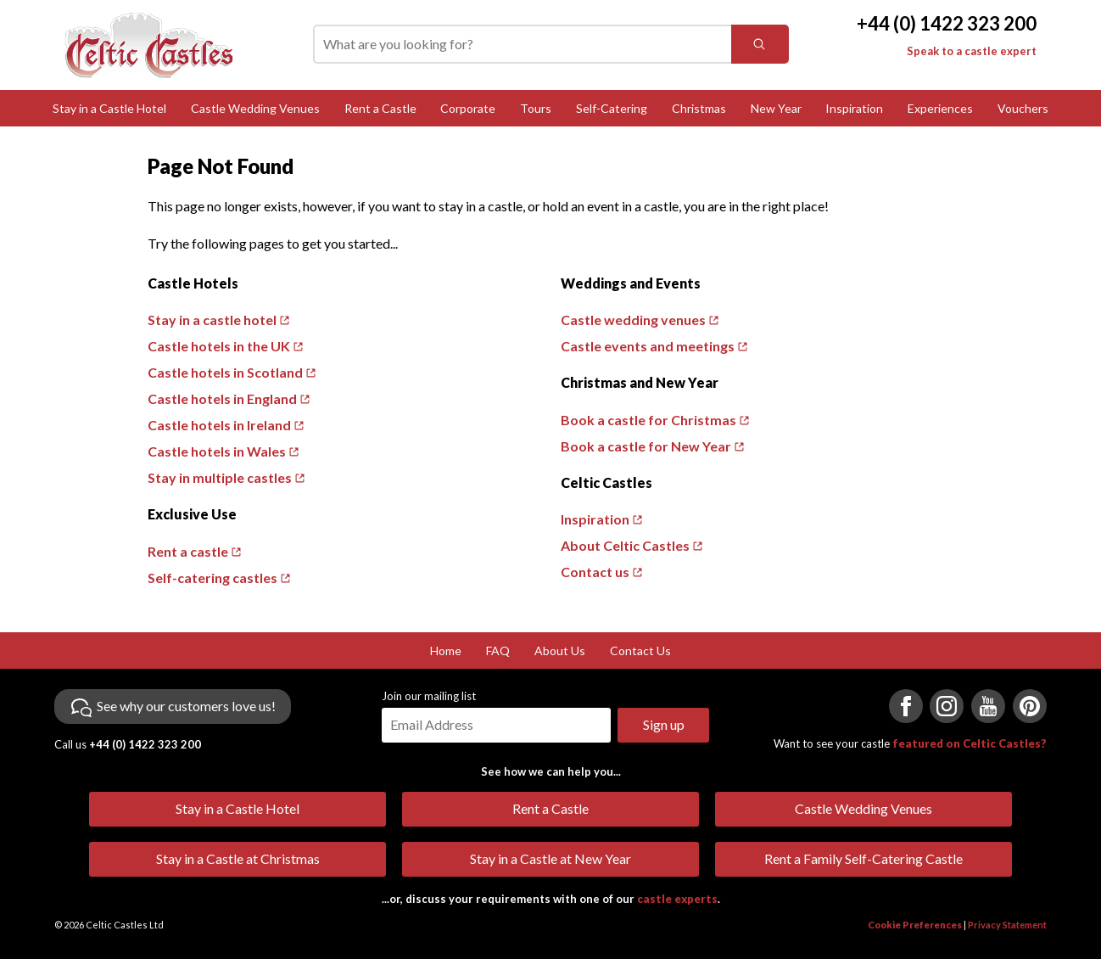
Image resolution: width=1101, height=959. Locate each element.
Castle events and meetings (648, 346)
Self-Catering (611, 108)
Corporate (467, 108)
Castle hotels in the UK (219, 346)
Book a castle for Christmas (648, 420)
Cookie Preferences (915, 924)
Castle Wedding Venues (255, 108)
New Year (776, 108)
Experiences (940, 108)
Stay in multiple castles (220, 477)
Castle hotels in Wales (217, 451)
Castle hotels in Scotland (225, 372)
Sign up (664, 724)
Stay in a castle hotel (212, 319)
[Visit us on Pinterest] (1030, 706)
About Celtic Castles (625, 545)
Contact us (595, 572)
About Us (559, 650)
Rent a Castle (380, 108)
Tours (535, 108)
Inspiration (854, 108)
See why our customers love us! (186, 706)
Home (445, 650)
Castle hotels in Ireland (219, 425)
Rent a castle (188, 551)
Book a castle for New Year (646, 446)
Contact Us (640, 650)
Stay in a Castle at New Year (550, 858)
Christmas (699, 108)
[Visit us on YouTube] (988, 706)
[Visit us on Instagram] (947, 706)
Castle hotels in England (222, 398)
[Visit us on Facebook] (906, 706)
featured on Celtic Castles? (969, 743)
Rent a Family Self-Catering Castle (863, 858)
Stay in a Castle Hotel (109, 108)
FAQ (498, 650)
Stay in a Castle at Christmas (238, 858)
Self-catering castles (212, 577)
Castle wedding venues (633, 319)
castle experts (677, 899)
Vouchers (1023, 108)
